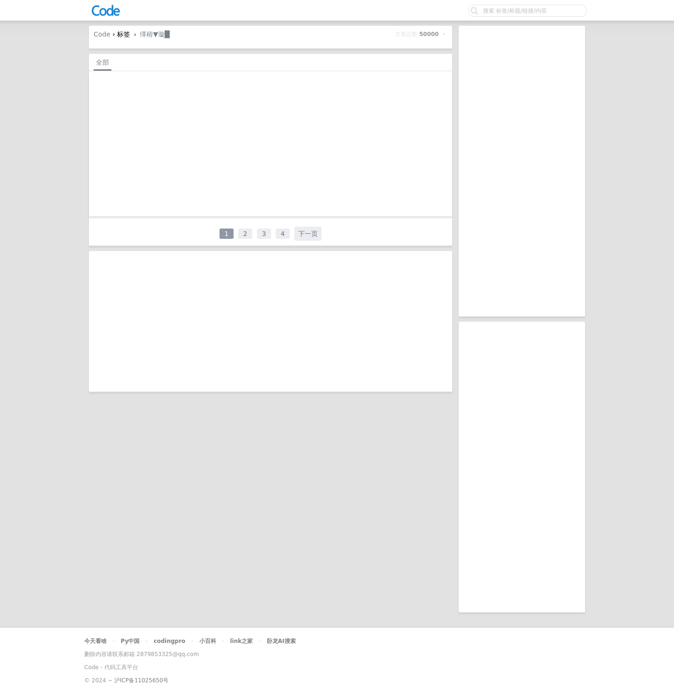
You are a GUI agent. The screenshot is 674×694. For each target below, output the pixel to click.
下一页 (308, 233)
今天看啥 (95, 641)
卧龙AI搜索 (281, 641)
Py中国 (130, 641)
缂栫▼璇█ (155, 34)
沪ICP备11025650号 (141, 680)
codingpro (169, 641)
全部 (102, 62)
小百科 (207, 641)
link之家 (241, 641)
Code (102, 34)
